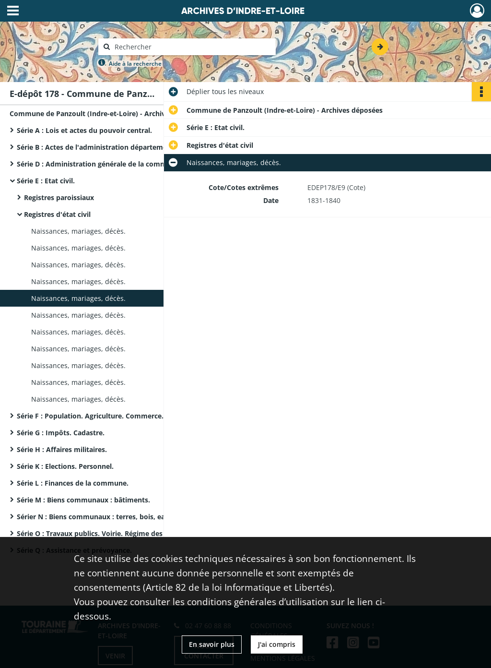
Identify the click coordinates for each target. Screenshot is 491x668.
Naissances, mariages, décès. (78, 231)
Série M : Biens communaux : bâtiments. (83, 499)
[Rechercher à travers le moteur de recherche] (192, 47)
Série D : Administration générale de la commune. (99, 163)
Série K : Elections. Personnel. (65, 466)
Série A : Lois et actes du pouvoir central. (84, 130)
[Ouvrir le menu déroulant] (13, 11)
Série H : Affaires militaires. (62, 449)
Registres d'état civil (57, 214)
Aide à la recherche (135, 64)
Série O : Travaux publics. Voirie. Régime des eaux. (99, 533)
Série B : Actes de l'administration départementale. (101, 147)
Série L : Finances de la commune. (73, 483)
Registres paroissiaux (59, 197)
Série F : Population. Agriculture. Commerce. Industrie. (107, 415)
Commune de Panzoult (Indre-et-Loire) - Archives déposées (105, 113)
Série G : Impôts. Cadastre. (61, 432)
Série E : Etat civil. (46, 180)
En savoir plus (211, 644)
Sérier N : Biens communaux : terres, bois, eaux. (96, 516)
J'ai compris (276, 644)
